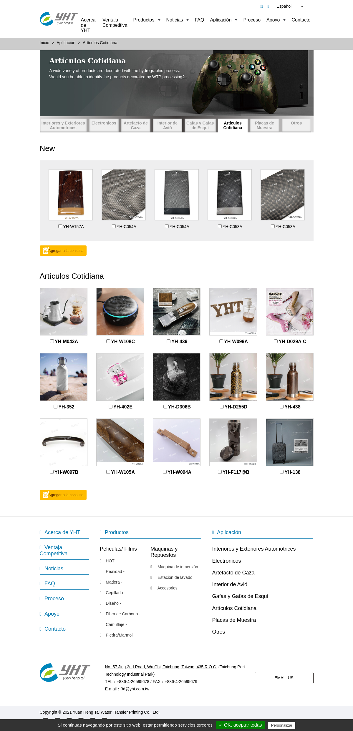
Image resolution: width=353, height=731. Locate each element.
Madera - (111, 582)
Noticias (174, 19)
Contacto (300, 19)
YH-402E (122, 406)
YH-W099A (236, 341)
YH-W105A (123, 472)
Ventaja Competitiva (114, 22)
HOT (107, 561)
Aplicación (220, 19)
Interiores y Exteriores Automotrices (63, 125)
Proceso (252, 19)
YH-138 (292, 472)
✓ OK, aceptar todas (240, 724)
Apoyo (273, 19)
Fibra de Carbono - (120, 614)
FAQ (199, 19)
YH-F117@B (236, 472)
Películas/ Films (118, 549)
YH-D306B (179, 406)
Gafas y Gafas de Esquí (200, 125)
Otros (296, 123)
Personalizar (281, 725)
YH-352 (66, 406)
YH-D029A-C (292, 341)
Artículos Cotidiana (232, 125)
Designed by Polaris (179, 712)
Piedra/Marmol (116, 635)
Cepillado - (112, 592)
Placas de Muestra (264, 125)
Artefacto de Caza (136, 125)
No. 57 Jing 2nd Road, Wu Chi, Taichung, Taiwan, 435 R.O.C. (161, 666)
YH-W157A (73, 226)
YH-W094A (179, 472)
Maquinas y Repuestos (164, 552)
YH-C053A (232, 226)
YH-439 (179, 341)
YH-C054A (126, 226)
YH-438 (292, 406)
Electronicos (104, 123)
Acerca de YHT (88, 25)
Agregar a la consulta (66, 251)
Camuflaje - (113, 624)
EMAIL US (284, 677)
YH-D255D (236, 406)
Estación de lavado (171, 577)
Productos (143, 19)
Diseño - (110, 603)
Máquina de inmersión (174, 566)
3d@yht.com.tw (135, 689)
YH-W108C (123, 341)
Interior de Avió (168, 125)
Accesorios (164, 588)
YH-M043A (66, 341)
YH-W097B (66, 472)
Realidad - (112, 571)
